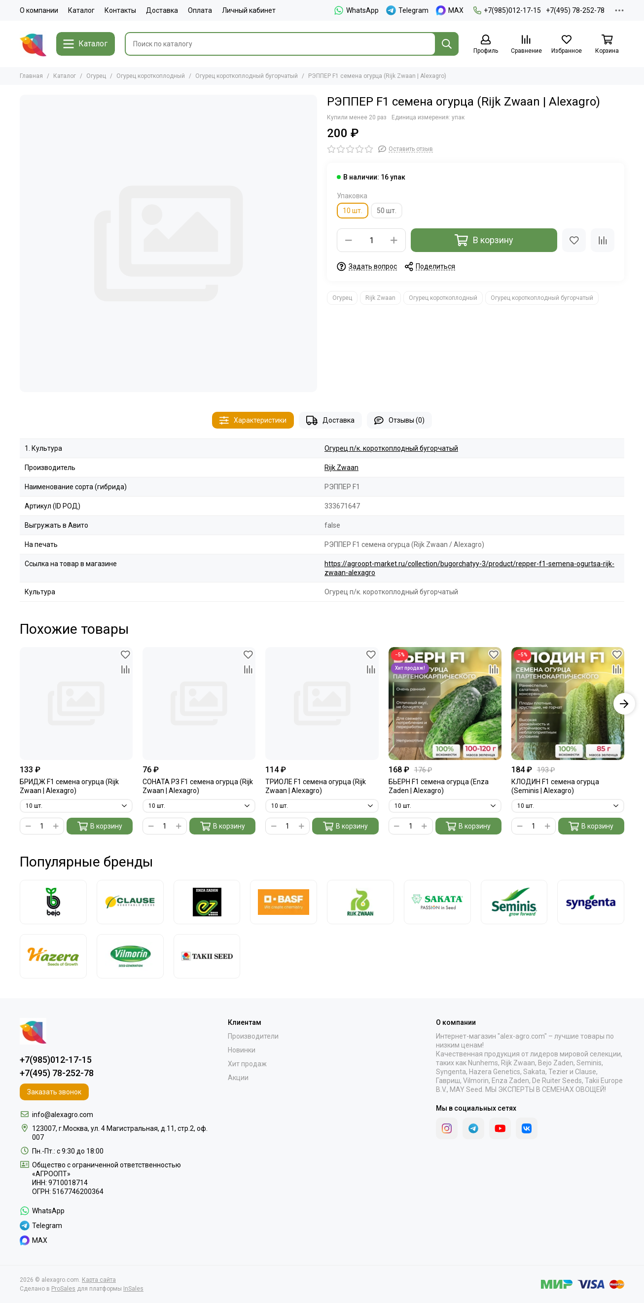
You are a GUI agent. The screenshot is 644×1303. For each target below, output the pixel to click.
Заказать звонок (54, 1092)
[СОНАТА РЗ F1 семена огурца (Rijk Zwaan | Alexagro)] (199, 703)
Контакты (120, 10)
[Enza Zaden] (207, 902)
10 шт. (352, 211)
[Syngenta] (591, 902)
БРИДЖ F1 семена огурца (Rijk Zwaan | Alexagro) (69, 786)
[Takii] (207, 956)
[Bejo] (53, 902)
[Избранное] (566, 45)
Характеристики (252, 420)
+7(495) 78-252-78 (575, 10)
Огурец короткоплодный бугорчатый (246, 75)
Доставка (162, 10)
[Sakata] (437, 902)
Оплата (200, 10)
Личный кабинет (249, 10)
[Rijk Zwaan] (360, 902)
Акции (238, 1078)
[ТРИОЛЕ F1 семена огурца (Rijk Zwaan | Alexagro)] (321, 703)
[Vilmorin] (130, 956)
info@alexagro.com (62, 1115)
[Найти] (447, 44)
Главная (31, 75)
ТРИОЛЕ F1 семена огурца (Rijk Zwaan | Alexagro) (315, 786)
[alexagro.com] (33, 44)
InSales (133, 1288)
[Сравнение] (526, 45)
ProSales (63, 1288)
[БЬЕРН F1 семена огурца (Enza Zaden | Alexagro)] (445, 703)
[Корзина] (607, 45)
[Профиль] (485, 45)
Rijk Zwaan (380, 297)
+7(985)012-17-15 (507, 10)
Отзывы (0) (399, 420)
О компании (39, 10)
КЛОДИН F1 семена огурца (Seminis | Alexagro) (555, 786)
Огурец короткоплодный (150, 75)
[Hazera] (53, 956)
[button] (624, 704)
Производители (253, 1036)
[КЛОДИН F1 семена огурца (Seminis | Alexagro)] (567, 703)
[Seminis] (514, 902)
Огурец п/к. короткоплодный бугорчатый (391, 448)
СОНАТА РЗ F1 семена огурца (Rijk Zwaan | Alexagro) (198, 786)
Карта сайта (99, 1279)
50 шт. (386, 211)
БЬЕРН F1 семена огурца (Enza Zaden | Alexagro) (439, 786)
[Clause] (130, 902)
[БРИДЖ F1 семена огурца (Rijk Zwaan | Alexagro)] (76, 703)
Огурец (96, 75)
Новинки (241, 1050)
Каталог (81, 10)
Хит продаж (247, 1064)
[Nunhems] (283, 902)
